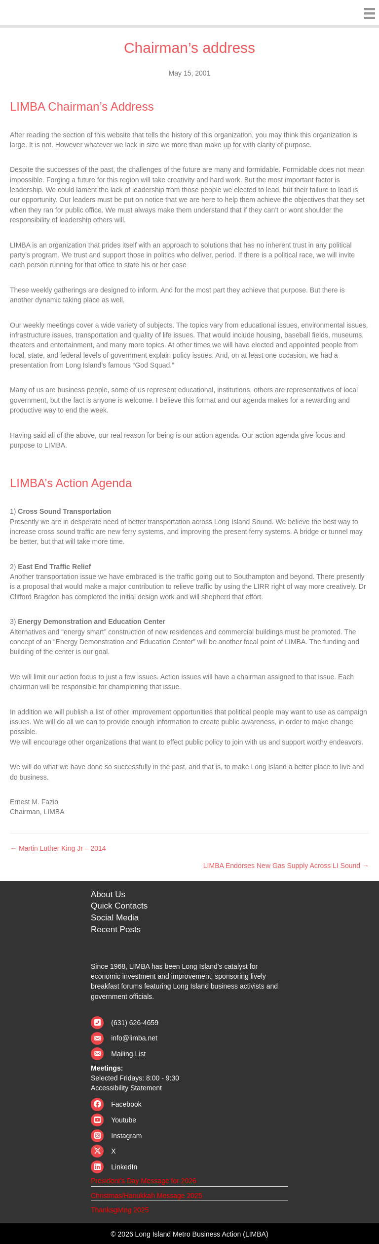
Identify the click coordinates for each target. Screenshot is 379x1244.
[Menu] (367, 13)
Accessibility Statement (126, 1088)
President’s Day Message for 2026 (143, 1181)
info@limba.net (134, 1038)
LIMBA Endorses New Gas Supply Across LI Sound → (286, 866)
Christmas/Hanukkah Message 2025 (146, 1196)
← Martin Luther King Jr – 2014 (58, 848)
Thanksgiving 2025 (120, 1210)
